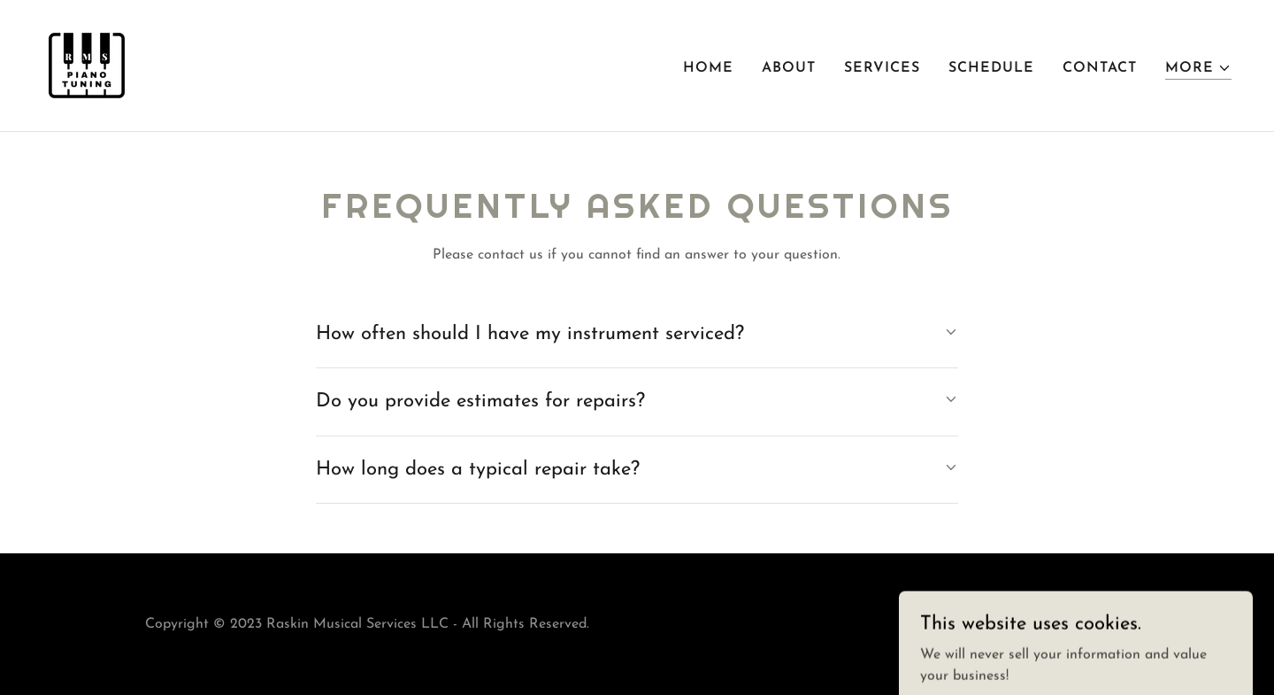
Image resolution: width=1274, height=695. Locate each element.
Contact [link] (1100, 68)
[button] (1198, 69)
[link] (86, 65)
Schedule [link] (991, 68)
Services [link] (882, 68)
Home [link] (708, 68)
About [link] (789, 68)
